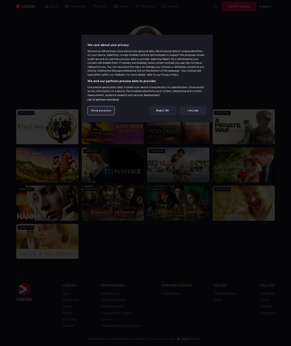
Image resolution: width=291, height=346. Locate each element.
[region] (147, 78)
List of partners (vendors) (103, 99)
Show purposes (101, 110)
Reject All (162, 110)
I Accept (193, 110)
